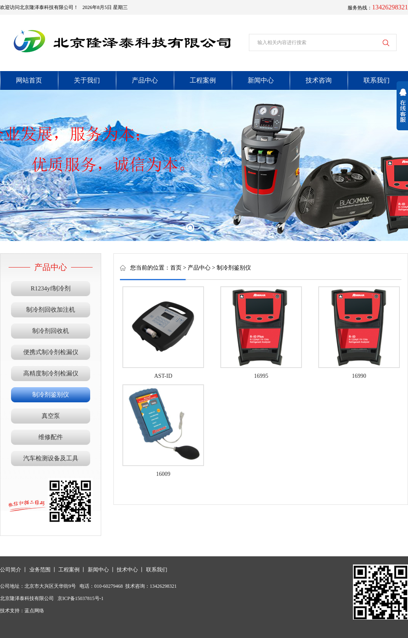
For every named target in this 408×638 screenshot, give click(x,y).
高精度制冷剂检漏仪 (50, 373)
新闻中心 (98, 570)
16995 (261, 376)
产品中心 (199, 268)
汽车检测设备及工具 (50, 458)
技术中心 (127, 570)
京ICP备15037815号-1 (81, 598)
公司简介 (10, 570)
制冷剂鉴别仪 (50, 394)
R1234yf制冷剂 (51, 288)
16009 (163, 474)
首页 (176, 268)
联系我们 (156, 570)
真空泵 (51, 416)
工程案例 (69, 570)
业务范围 (40, 570)
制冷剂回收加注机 (50, 309)
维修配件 (50, 437)
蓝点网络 (34, 610)
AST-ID (163, 376)
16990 (359, 376)
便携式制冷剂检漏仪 (50, 352)
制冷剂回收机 (50, 331)
